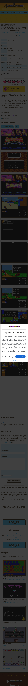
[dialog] (14, 343)
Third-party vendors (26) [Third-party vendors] (19, 343)
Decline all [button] (7, 356)
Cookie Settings (5, 352)
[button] (14, 360)
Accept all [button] (20, 356)
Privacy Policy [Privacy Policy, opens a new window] (11, 352)
